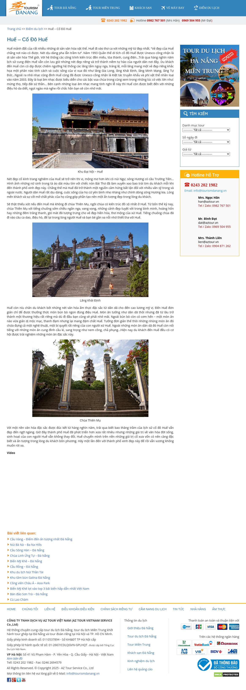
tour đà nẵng (61, 7)
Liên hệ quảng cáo (140, 669)
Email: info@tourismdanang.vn (206, 191)
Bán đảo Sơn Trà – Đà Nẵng (29, 594)
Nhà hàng (198, 609)
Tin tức (178, 609)
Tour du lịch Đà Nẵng (142, 636)
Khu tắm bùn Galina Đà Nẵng (30, 578)
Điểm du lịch (34, 29)
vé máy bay (172, 8)
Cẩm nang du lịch (153, 609)
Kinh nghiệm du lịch (141, 661)
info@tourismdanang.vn (83, 673)
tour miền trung (103, 7)
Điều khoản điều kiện (78, 609)
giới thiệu (57, 24)
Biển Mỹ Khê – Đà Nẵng (26, 561)
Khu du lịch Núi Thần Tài (26, 572)
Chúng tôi (30, 609)
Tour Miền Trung (139, 644)
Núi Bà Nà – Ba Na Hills (26, 545)
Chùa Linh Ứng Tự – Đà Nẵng (30, 556)
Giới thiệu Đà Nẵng (141, 628)
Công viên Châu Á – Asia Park (30, 583)
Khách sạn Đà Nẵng (141, 653)
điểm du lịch (206, 7)
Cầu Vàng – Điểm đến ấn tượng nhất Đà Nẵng (41, 539)
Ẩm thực (219, 609)
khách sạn (140, 8)
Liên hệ (49, 609)
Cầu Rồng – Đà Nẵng (24, 567)
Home (11, 609)
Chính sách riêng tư (116, 609)
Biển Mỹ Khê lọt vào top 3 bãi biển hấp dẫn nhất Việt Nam (49, 589)
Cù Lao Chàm (19, 600)
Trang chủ (14, 29)
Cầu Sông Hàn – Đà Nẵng (27, 550)
